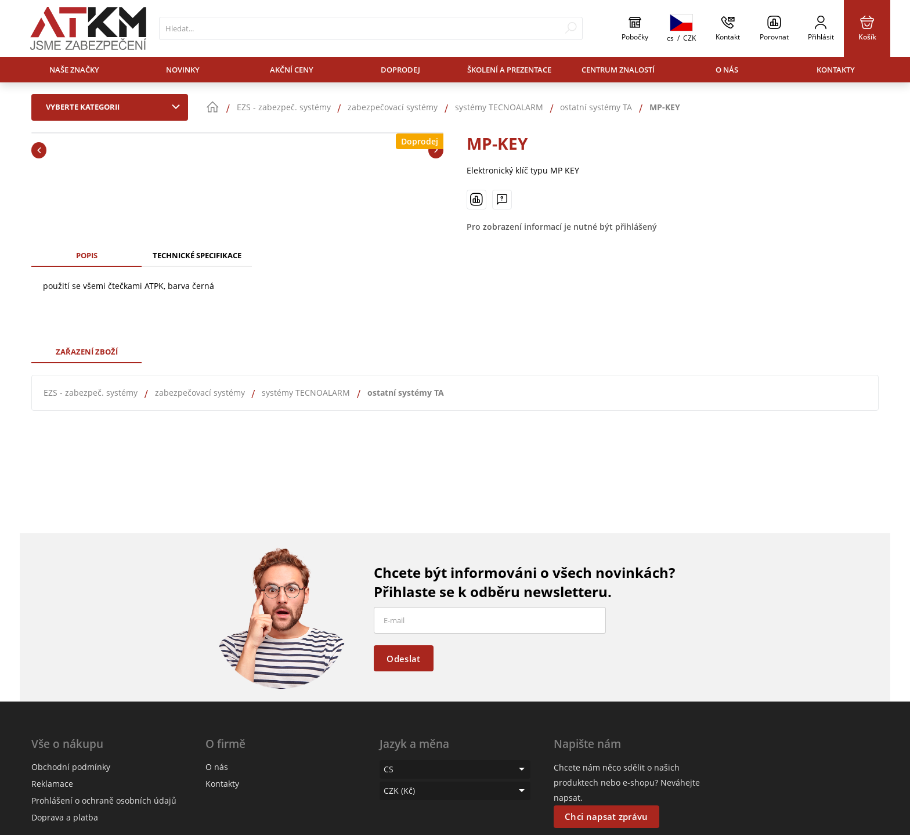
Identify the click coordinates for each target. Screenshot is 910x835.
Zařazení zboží (87, 351)
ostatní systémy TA (405, 392)
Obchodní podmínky (70, 766)
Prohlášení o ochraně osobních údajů (103, 800)
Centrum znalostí (618, 69)
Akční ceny (291, 69)
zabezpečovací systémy (200, 392)
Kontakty (836, 69)
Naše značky (74, 69)
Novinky (183, 69)
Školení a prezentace (509, 69)
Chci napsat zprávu (606, 816)
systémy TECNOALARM (306, 392)
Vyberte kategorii (115, 106)
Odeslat (403, 658)
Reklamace (52, 783)
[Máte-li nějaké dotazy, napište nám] (502, 199)
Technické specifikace (197, 255)
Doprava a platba (64, 817)
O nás (727, 69)
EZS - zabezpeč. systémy (91, 392)
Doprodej (400, 69)
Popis (87, 255)
